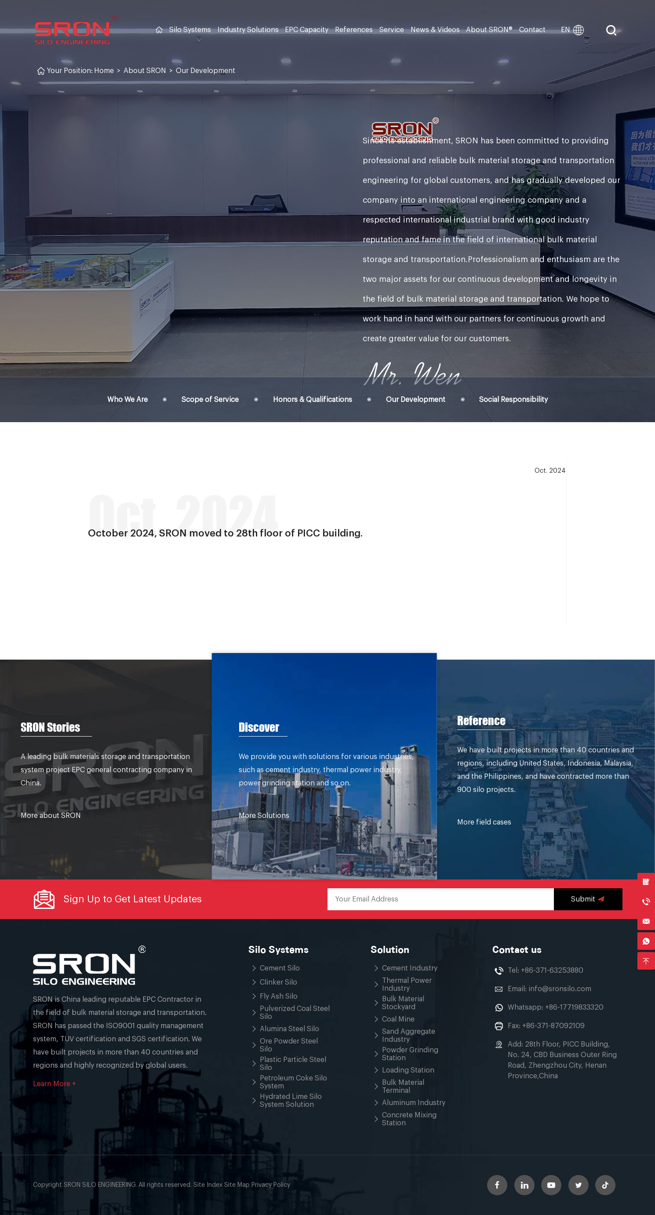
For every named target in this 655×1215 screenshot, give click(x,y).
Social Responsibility (513, 399)
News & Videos (435, 29)
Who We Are (127, 399)
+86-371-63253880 (552, 970)
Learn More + (54, 1083)
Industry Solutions (248, 29)
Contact (532, 29)
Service (391, 29)
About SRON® (489, 29)
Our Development (205, 70)
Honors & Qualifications (312, 399)
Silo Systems (190, 29)
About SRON (145, 70)
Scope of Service (210, 399)
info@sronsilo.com (559, 988)
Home (104, 70)
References (354, 29)
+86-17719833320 (574, 1007)
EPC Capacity (306, 29)
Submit (588, 899)
